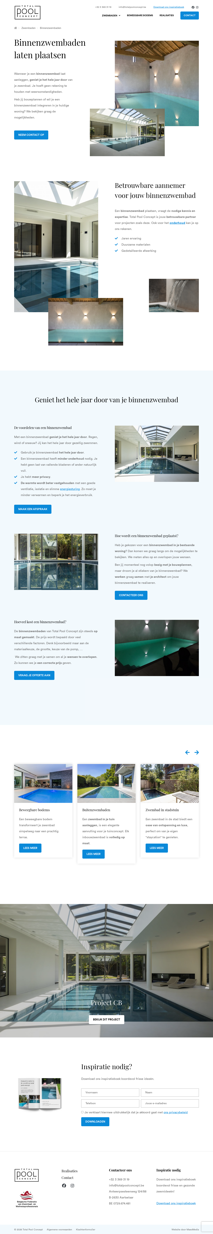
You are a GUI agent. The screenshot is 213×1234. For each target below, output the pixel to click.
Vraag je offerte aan (34, 675)
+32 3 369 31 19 (103, 7)
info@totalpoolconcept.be (132, 7)
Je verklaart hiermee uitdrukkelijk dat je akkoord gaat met (136, 1112)
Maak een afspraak (32, 509)
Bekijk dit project (106, 1019)
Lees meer (30, 848)
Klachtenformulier (85, 1229)
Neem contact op (31, 135)
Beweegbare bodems (140, 15)
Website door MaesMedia (185, 1229)
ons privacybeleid (176, 1112)
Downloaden (95, 1121)
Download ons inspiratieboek (168, 7)
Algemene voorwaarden (59, 1229)
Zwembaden (110, 16)
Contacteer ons (131, 595)
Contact (190, 15)
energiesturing (70, 489)
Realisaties (167, 15)
